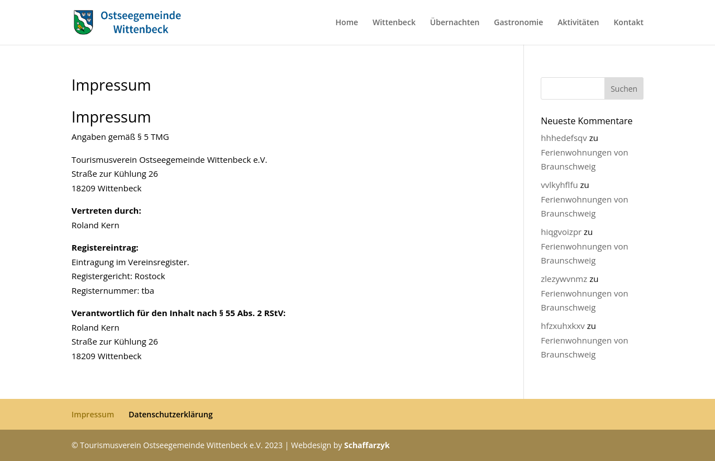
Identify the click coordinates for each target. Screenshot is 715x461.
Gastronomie (518, 22)
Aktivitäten (578, 22)
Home (347, 22)
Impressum (93, 414)
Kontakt (628, 22)
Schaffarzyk (367, 445)
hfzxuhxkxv (563, 325)
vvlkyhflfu (559, 184)
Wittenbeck (394, 22)
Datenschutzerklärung (170, 414)
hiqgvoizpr (561, 231)
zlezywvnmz (564, 278)
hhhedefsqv (564, 137)
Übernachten (455, 22)
